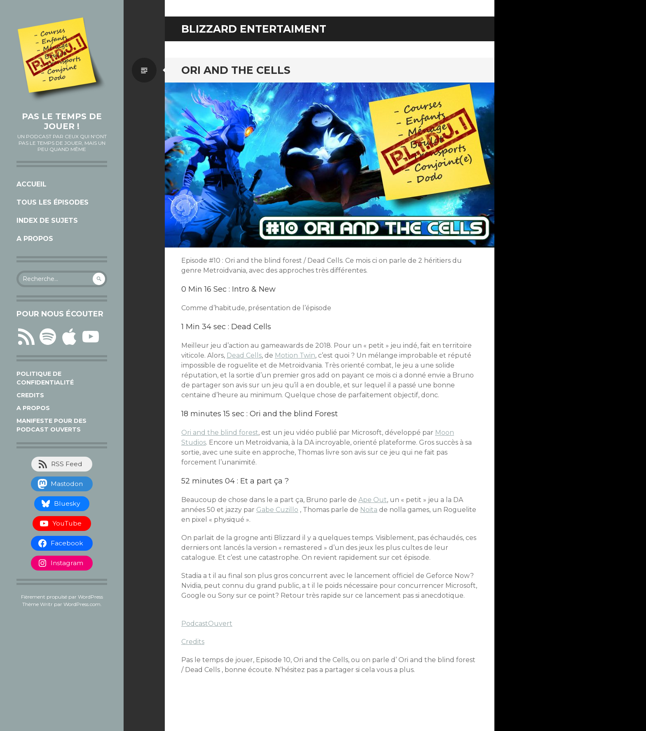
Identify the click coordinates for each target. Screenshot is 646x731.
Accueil (31, 184)
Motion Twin (295, 355)
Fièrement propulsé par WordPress (62, 597)
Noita (368, 510)
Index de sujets (47, 220)
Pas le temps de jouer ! (62, 121)
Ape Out (372, 500)
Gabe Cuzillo (277, 510)
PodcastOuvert (206, 623)
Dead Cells (244, 355)
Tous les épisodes (52, 202)
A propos (34, 239)
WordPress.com (82, 604)
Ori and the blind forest (219, 432)
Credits (30, 395)
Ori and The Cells (235, 70)
